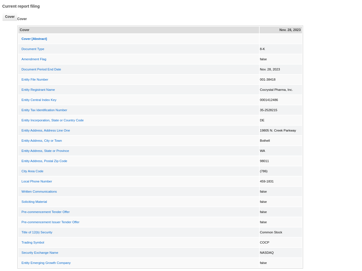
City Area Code (32, 171)
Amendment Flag (33, 59)
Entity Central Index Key (38, 100)
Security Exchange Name (39, 252)
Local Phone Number (36, 181)
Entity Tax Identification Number (44, 110)
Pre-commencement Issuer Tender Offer (50, 222)
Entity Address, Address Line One (45, 130)
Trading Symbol (32, 242)
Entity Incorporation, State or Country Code (52, 120)
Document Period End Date (41, 69)
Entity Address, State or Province (45, 150)
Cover (8, 17)
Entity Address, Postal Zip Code (44, 161)
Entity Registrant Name (38, 89)
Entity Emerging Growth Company (46, 262)
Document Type (32, 49)
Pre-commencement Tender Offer (45, 212)
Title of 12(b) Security (36, 232)
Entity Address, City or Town (41, 140)
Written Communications (39, 191)
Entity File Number (34, 79)
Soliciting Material (34, 201)
